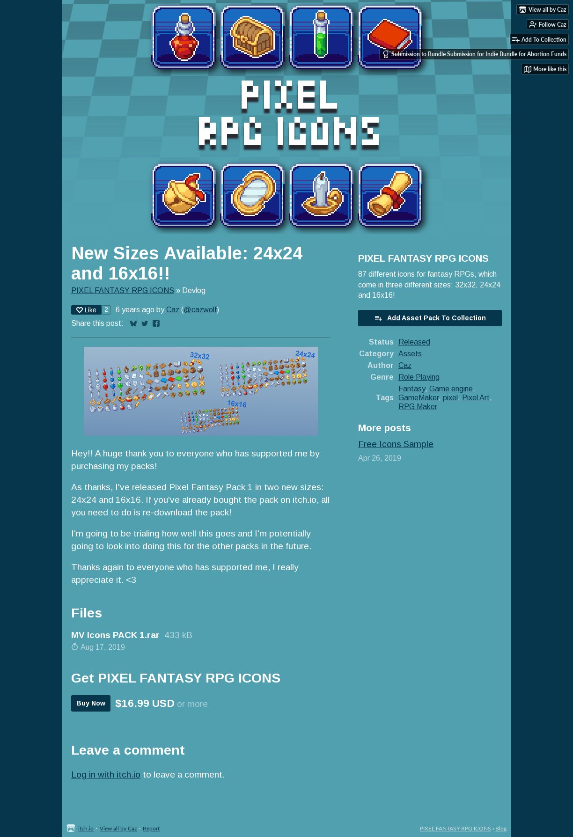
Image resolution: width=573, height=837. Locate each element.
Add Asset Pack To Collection (430, 318)
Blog (501, 828)
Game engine (451, 388)
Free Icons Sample (395, 444)
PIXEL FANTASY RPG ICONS (122, 290)
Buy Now (90, 703)
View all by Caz (118, 828)
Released (414, 342)
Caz (172, 309)
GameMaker (418, 397)
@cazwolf (200, 309)
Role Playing (419, 377)
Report (151, 828)
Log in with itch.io (105, 774)
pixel (450, 397)
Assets (410, 353)
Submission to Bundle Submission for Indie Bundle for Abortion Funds (474, 54)
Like (86, 310)
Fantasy (411, 388)
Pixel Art (476, 397)
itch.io (86, 828)
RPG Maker (417, 406)
